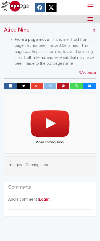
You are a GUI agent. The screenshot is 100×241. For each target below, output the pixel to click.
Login (44, 199)
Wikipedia (87, 72)
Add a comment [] (29, 199)
